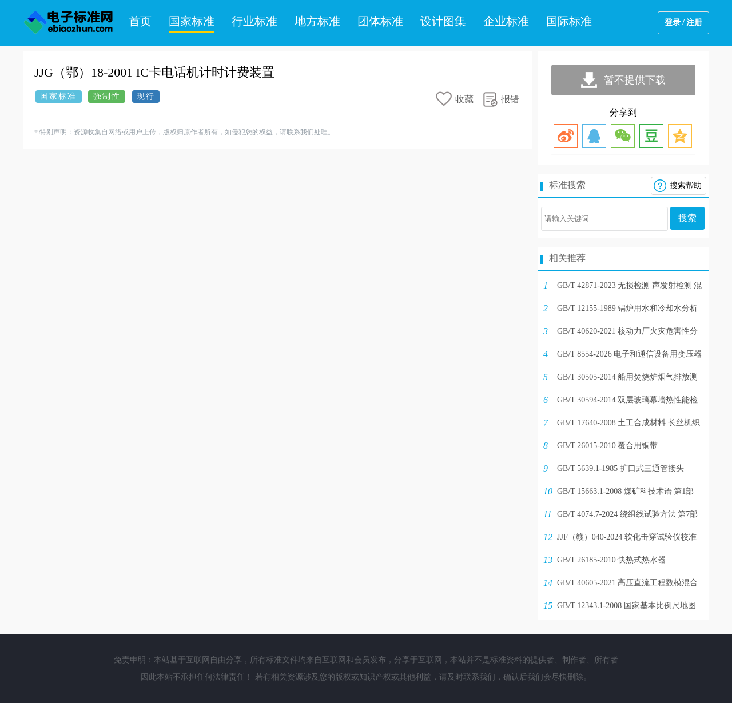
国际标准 (569, 21)
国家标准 (191, 21)
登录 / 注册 (684, 22)
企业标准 (506, 21)
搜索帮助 (686, 185)
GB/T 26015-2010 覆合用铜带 (607, 445)
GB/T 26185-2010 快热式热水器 (611, 560)
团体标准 (380, 21)
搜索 (687, 218)
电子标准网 (68, 23)
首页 (140, 21)
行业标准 (254, 21)
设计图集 (443, 21)
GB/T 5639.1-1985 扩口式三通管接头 (620, 468)
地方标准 (317, 21)
